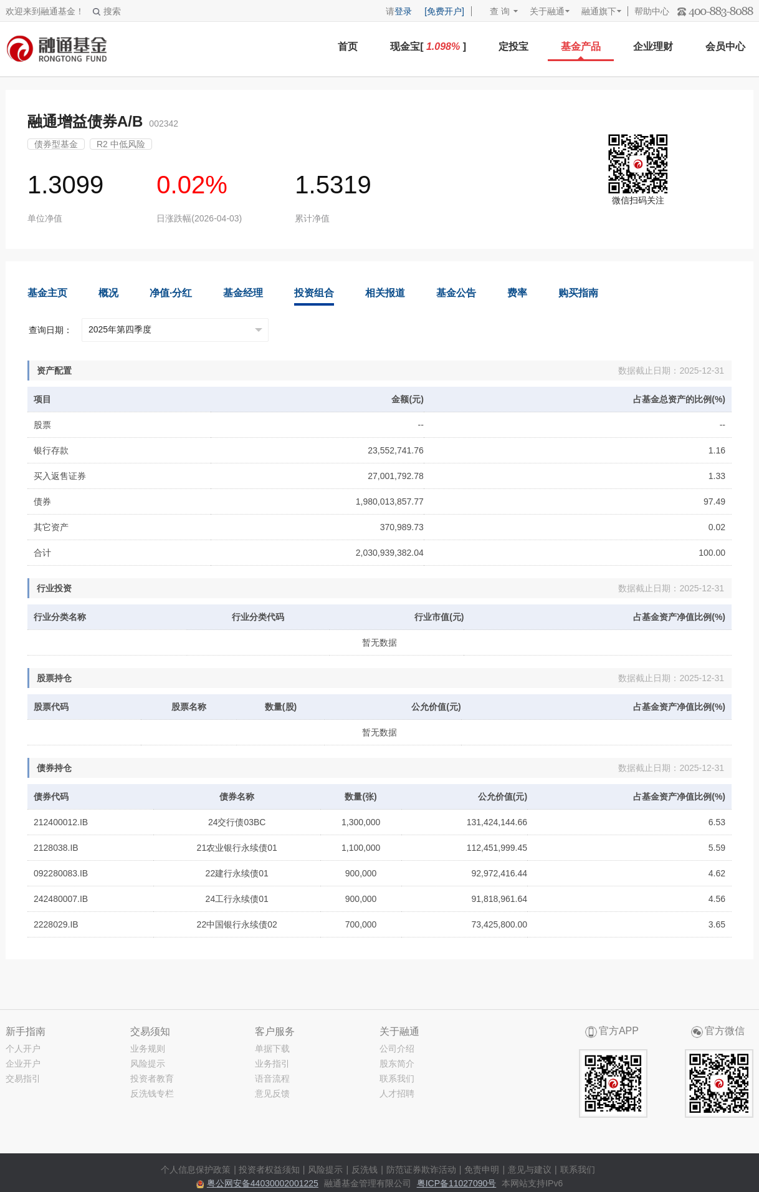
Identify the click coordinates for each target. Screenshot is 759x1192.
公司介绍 (397, 1049)
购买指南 (578, 293)
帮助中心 (651, 11)
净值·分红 (171, 293)
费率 (517, 293)
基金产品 (581, 46)
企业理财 (653, 46)
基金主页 (47, 293)
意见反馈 (272, 1093)
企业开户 (23, 1063)
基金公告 (456, 293)
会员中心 (725, 46)
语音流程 (272, 1078)
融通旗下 (598, 11)
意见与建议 (529, 1170)
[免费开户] (444, 11)
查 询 (494, 11)
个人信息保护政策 (196, 1170)
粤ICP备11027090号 (457, 1183)
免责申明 (481, 1170)
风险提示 (147, 1063)
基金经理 (243, 293)
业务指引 (272, 1063)
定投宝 (513, 46)
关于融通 (547, 11)
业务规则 (147, 1049)
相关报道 (385, 293)
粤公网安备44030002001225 (262, 1183)
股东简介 (397, 1063)
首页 (348, 46)
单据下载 (272, 1049)
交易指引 (23, 1078)
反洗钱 (364, 1170)
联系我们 (397, 1078)
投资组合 (314, 293)
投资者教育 (152, 1078)
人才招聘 (397, 1093)
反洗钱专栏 (152, 1093)
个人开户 (23, 1049)
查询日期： (50, 330)
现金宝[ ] (428, 46)
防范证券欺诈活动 (421, 1170)
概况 (108, 293)
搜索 (107, 11)
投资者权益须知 (269, 1170)
